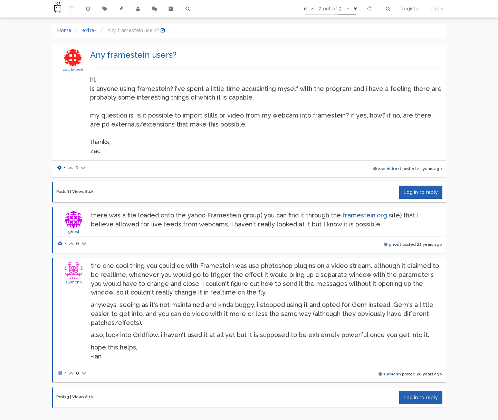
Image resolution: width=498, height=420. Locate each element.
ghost (73, 231)
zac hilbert (73, 69)
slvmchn (74, 282)
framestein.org (365, 215)
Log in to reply (421, 192)
